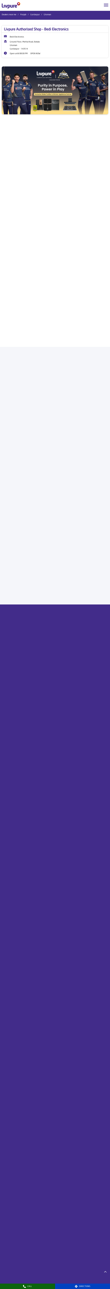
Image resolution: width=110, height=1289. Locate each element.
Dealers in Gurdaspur (31, 1275)
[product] (55, 174)
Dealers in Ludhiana (10, 1279)
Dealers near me (9, 14)
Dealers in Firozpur (10, 1275)
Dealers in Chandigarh (52, 1270)
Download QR (12, 564)
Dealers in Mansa (48, 1279)
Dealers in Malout (30, 1279)
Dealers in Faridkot (73, 1270)
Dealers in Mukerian (86, 1279)
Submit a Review (12, 647)
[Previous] (3, 286)
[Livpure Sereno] (55, 271)
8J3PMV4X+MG (8, 440)
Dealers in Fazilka (92, 1270)
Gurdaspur (35, 14)
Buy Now (55, 334)
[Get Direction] (27, 442)
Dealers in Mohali (66, 1279)
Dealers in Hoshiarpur (53, 1275)
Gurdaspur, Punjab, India (12, 443)
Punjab (23, 14)
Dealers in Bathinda (30, 1270)
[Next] (106, 286)
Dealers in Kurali (94, 1275)
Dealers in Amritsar (10, 1270)
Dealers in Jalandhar (75, 1275)
